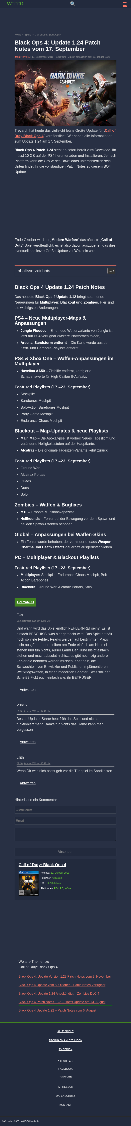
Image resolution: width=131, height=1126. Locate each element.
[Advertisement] (65, 21)
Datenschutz (65, 1095)
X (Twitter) (65, 1060)
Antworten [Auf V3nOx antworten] (28, 742)
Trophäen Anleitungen (65, 1040)
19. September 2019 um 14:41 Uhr (33, 711)
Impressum (65, 1086)
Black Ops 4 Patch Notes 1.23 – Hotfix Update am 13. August (62, 1002)
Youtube (65, 1076)
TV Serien (65, 1049)
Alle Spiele (66, 1031)
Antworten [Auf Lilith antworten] (28, 783)
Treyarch (25, 602)
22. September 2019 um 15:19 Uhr (33, 763)
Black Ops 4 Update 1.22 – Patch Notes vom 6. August (57, 1010)
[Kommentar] (65, 834)
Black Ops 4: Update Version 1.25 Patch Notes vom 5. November (65, 976)
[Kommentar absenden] (65, 852)
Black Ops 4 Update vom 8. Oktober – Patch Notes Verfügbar (62, 985)
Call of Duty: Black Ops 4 (42, 865)
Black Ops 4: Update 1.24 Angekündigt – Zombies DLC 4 (59, 993)
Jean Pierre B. (22, 57)
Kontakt (65, 1104)
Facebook (65, 1068)
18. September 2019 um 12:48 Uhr (33, 621)
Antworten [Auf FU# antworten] (28, 690)
